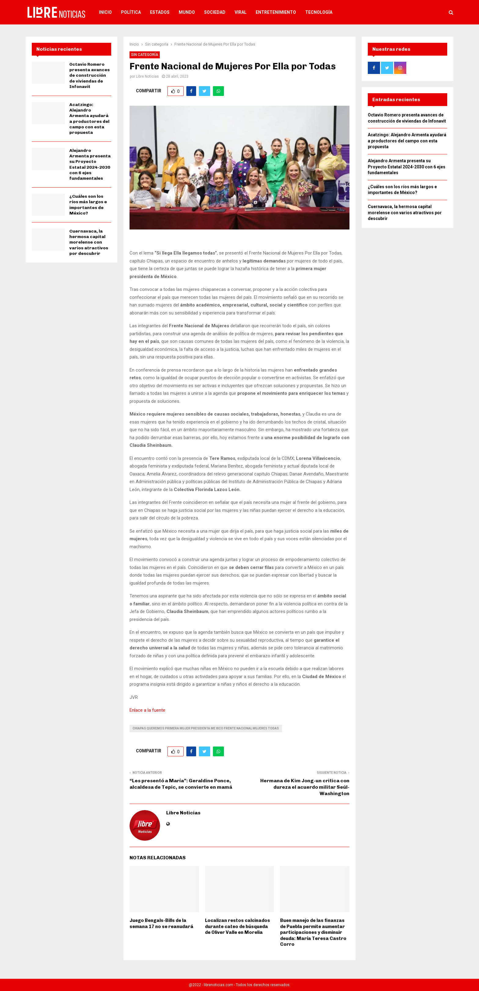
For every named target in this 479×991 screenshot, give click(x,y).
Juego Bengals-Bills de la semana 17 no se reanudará (161, 923)
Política (131, 12)
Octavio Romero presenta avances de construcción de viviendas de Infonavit (89, 75)
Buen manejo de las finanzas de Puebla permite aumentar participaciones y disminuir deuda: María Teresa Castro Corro (313, 932)
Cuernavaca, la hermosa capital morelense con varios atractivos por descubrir (88, 242)
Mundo (187, 12)
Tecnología (318, 12)
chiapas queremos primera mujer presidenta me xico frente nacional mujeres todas (206, 728)
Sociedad (214, 12)
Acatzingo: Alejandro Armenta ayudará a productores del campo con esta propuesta (89, 118)
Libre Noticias (147, 76)
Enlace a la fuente (147, 710)
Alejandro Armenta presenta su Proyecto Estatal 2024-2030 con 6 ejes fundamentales (90, 164)
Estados (160, 12)
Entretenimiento (276, 12)
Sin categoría (144, 55)
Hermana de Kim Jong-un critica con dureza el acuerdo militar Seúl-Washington (304, 787)
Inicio (105, 12)
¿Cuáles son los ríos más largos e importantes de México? (88, 205)
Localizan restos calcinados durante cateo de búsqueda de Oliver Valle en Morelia (237, 926)
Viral (241, 12)
